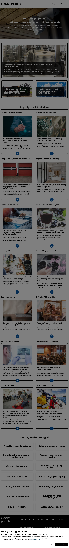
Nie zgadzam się (48, 544)
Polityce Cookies (35, 539)
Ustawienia (36, 544)
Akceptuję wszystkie (61, 544)
